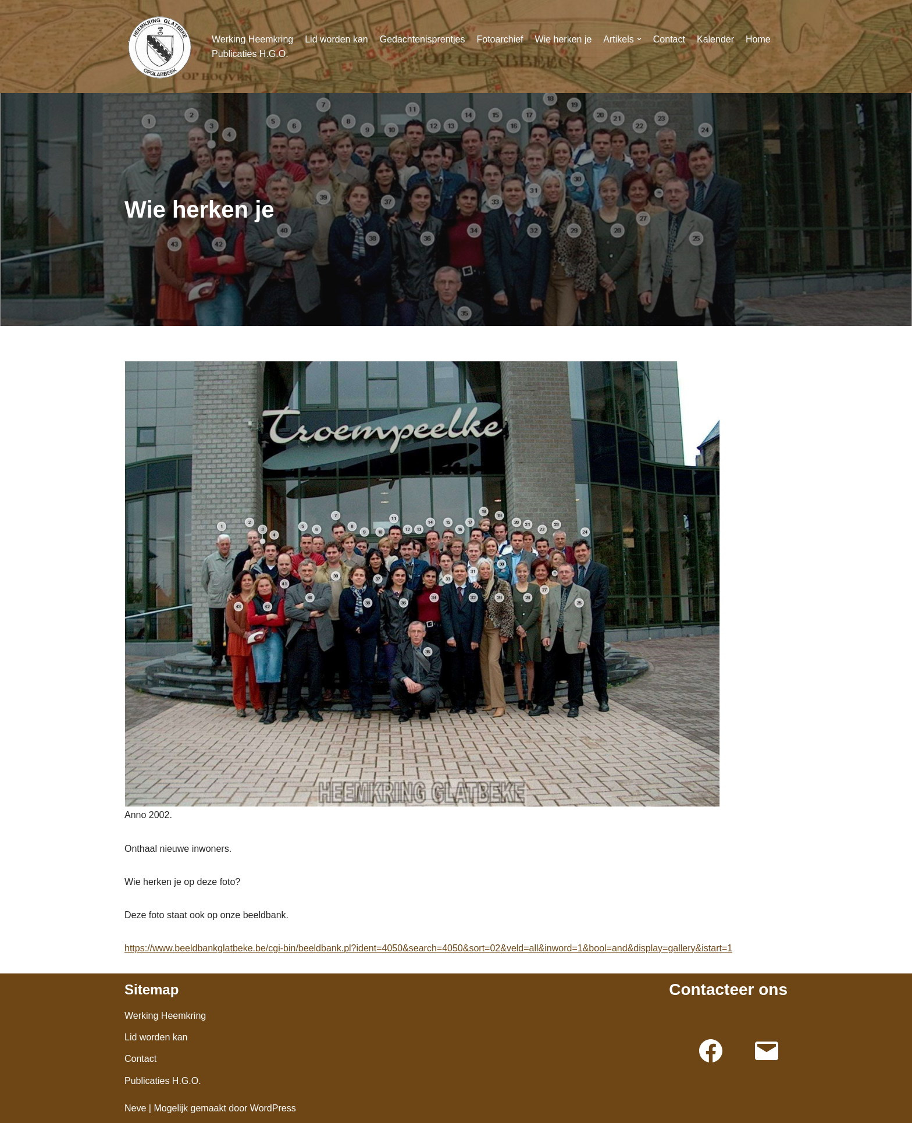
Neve (135, 1108)
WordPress (273, 1108)
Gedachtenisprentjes (422, 39)
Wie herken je (563, 39)
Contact (669, 39)
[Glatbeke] (159, 46)
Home (758, 39)
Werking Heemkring (252, 39)
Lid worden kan (336, 39)
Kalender (715, 39)
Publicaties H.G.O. (250, 54)
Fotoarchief (499, 39)
